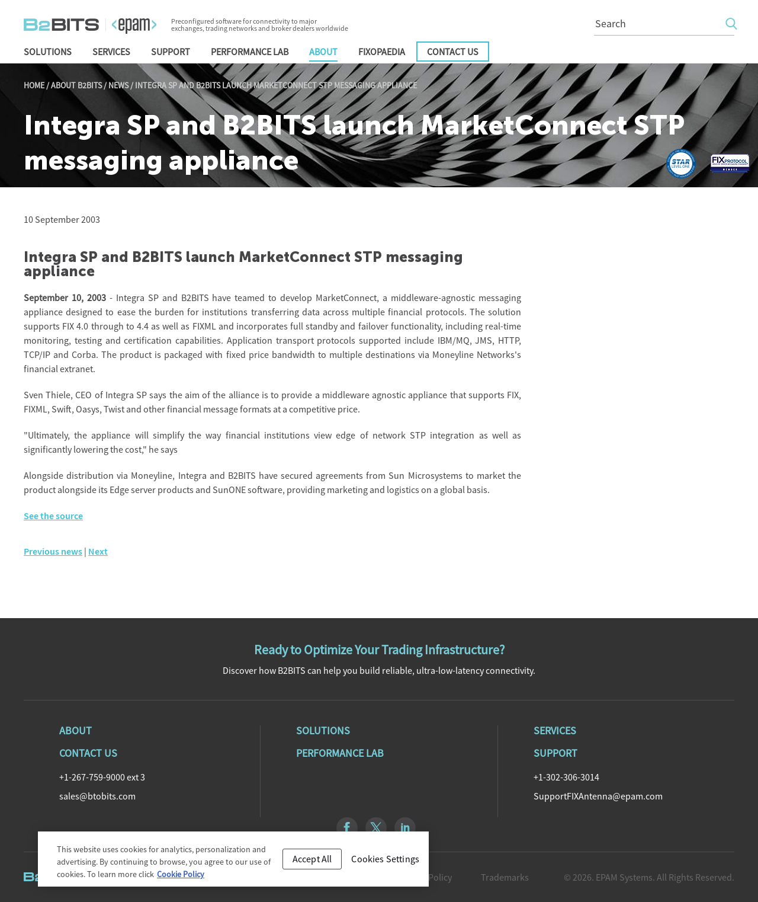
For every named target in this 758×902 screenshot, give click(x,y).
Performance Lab (249, 51)
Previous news (53, 551)
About (323, 51)
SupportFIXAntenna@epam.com (598, 796)
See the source (53, 516)
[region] (233, 862)
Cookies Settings (385, 862)
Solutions (48, 51)
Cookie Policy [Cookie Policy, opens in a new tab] (180, 877)
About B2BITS (76, 85)
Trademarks (505, 877)
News (118, 85)
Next (98, 551)
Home (34, 85)
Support (170, 51)
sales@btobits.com (97, 796)
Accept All (312, 862)
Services (111, 51)
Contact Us (452, 51)
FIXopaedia (381, 51)
